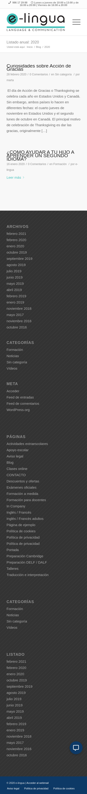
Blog (9, 462)
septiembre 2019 (19, 259)
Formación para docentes (26, 500)
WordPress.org (18, 410)
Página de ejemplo (20, 525)
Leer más (16, 177)
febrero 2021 (16, 234)
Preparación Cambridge (24, 556)
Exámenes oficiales (21, 487)
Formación (60, 164)
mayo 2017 (15, 315)
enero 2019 (15, 302)
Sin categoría (63, 74)
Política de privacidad (23, 537)
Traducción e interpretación (27, 575)
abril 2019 (14, 290)
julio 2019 (13, 271)
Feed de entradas (20, 397)
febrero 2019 (16, 296)
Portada (12, 550)
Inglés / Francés (18, 512)
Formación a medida (22, 494)
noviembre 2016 (19, 321)
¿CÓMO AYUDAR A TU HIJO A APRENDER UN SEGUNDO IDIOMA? (40, 155)
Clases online (16, 469)
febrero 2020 (16, 240)
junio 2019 (14, 277)
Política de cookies (20, 531)
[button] (76, 747)
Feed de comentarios (22, 403)
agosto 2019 (16, 265)
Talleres (12, 568)
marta (10, 80)
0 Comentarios (39, 74)
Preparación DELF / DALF (26, 562)
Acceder (12, 391)
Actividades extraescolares (27, 444)
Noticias (12, 356)
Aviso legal (14, 456)
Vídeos (11, 368)
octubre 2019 (16, 252)
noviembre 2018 (19, 308)
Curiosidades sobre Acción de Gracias (38, 67)
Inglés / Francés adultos (24, 519)
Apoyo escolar (17, 450)
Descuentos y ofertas (22, 481)
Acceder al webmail (37, 783)
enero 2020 (15, 246)
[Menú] (74, 22)
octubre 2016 (16, 327)
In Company (15, 506)
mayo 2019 (15, 283)
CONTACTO (16, 475)
